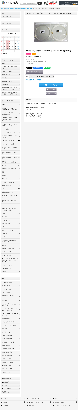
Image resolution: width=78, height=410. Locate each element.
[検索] (40, 3)
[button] (51, 93)
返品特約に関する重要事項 (33, 80)
